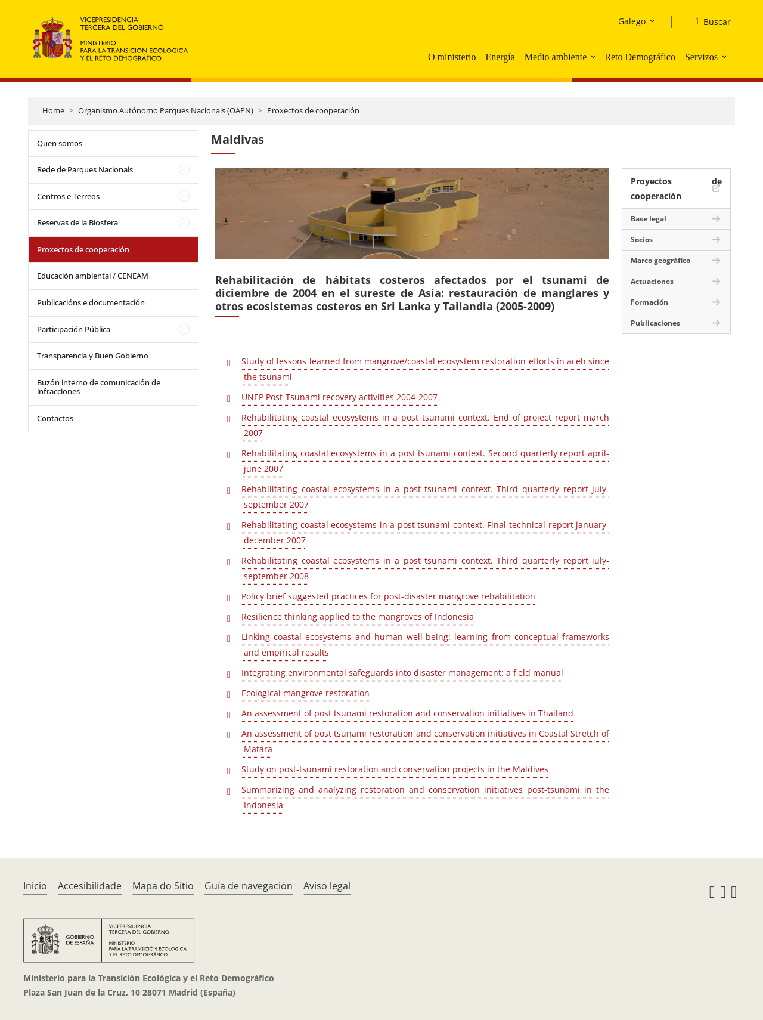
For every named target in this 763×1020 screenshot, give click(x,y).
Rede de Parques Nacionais (85, 169)
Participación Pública (73, 329)
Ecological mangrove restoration (305, 692)
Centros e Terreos (68, 196)
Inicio (35, 885)
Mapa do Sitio (163, 885)
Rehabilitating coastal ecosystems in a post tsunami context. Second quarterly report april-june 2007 (425, 460)
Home (53, 110)
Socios (642, 239)
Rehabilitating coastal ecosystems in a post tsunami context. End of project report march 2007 (425, 425)
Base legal (648, 219)
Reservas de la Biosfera (77, 222)
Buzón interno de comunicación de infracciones (98, 387)
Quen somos (59, 143)
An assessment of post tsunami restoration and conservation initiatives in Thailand (407, 713)
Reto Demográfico (639, 57)
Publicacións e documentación (91, 302)
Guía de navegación (248, 885)
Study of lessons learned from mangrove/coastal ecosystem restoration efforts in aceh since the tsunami (425, 369)
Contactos (55, 418)
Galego (632, 21)
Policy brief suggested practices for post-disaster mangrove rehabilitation (388, 596)
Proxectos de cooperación (313, 110)
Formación (649, 302)
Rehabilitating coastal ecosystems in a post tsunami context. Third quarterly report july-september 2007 (425, 496)
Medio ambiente (556, 57)
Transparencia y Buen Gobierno (92, 355)
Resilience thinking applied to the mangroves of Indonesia (357, 616)
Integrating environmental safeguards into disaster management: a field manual (402, 672)
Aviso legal (327, 885)
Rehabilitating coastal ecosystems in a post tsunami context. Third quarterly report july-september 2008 (425, 568)
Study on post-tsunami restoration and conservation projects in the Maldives (394, 769)
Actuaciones (652, 281)
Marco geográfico (660, 260)
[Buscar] (708, 22)
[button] (594, 56)
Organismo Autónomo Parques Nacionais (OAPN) (165, 110)
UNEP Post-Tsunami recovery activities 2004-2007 (339, 397)
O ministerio (452, 57)
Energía (499, 57)
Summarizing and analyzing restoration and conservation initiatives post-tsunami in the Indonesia (425, 797)
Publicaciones (655, 323)
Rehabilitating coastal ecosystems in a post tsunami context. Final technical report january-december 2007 (425, 532)
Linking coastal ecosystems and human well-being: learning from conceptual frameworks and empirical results (425, 644)
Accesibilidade (90, 885)
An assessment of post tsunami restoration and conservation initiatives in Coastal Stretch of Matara (425, 741)
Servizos (701, 57)
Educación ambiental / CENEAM (92, 275)
